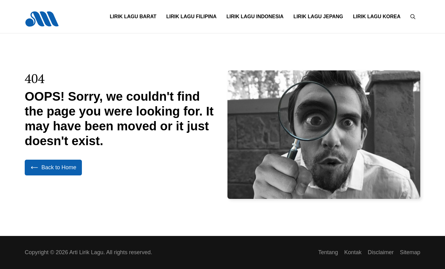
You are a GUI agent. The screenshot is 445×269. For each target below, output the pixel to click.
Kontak (353, 252)
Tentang (328, 252)
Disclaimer (381, 252)
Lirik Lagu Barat (133, 16)
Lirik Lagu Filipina (191, 16)
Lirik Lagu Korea (376, 16)
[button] (412, 16)
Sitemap (410, 252)
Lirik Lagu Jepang (318, 16)
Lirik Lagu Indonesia (255, 16)
